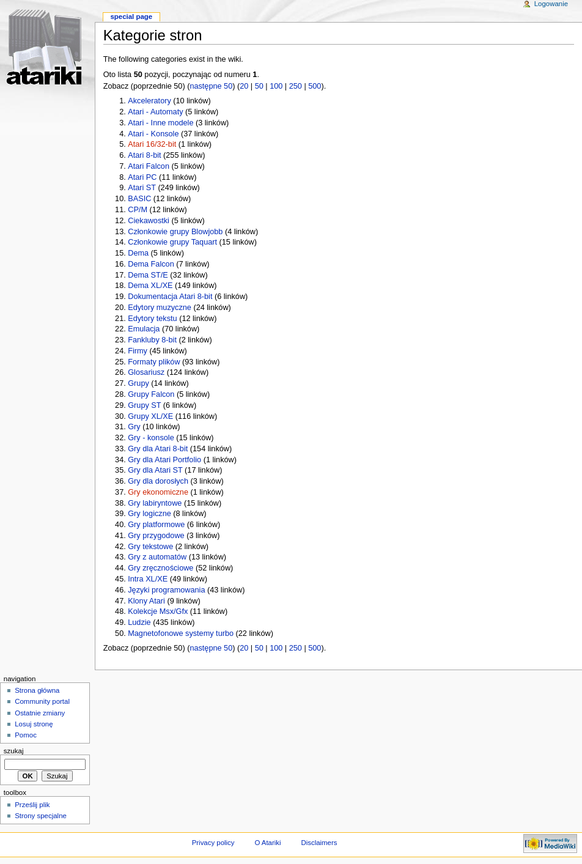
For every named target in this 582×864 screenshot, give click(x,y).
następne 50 (211, 86)
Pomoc (26, 735)
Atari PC (142, 177)
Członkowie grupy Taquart (172, 242)
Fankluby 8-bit (152, 340)
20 (244, 86)
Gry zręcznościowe (160, 568)
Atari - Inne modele (160, 123)
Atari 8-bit (144, 155)
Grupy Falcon (151, 394)
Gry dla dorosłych (158, 481)
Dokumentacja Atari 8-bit (170, 296)
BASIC (139, 198)
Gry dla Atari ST (155, 470)
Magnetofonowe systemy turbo (181, 633)
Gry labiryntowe (155, 503)
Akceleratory (149, 101)
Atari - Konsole (153, 134)
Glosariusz (146, 372)
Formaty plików (154, 362)
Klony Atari (146, 601)
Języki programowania (166, 590)
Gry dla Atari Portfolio (164, 460)
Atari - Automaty (155, 112)
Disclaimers (319, 842)
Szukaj (14, 751)
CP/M (137, 209)
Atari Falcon (148, 166)
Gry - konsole (151, 438)
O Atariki (267, 842)
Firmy (137, 351)
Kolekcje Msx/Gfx (158, 611)
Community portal (42, 701)
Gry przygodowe (156, 535)
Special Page (131, 16)
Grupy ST (144, 405)
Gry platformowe (156, 524)
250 (295, 86)
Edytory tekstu (152, 318)
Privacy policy (213, 842)
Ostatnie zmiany (40, 713)
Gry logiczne (149, 513)
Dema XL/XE (150, 285)
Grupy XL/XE (150, 416)
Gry (134, 427)
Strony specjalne (41, 815)
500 (314, 86)
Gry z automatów (157, 557)
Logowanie (551, 3)
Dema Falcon (151, 264)
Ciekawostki (148, 220)
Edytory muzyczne (159, 307)
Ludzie (139, 622)
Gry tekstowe (150, 546)
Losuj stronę (34, 724)
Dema (138, 253)
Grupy (138, 383)
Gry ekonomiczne (158, 492)
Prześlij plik (32, 804)
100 (276, 86)
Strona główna (37, 690)
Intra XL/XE (148, 579)
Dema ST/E (148, 275)
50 (259, 86)
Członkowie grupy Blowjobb (175, 231)
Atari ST (142, 187)
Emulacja (144, 329)
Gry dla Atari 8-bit (158, 449)
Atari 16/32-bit (152, 144)
